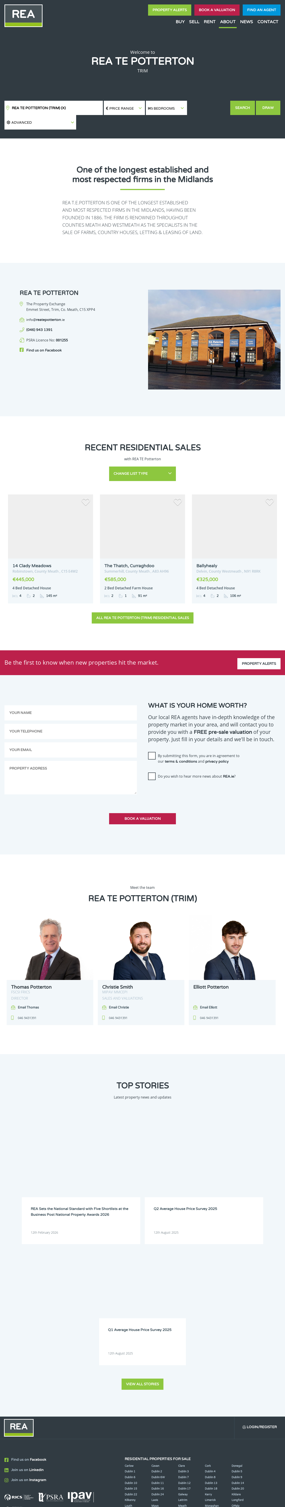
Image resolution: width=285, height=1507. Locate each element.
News (246, 21)
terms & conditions (181, 745)
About (228, 21)
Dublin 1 (130, 1311)
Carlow (129, 1305)
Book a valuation (217, 10)
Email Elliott (208, 992)
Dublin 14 (238, 1322)
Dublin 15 (131, 1328)
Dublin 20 (238, 1328)
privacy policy (217, 745)
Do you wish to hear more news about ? (197, 760)
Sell (194, 21)
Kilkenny (130, 1340)
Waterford (211, 1351)
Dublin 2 (156, 1311)
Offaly (235, 1345)
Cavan (155, 1305)
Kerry (208, 1334)
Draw (268, 108)
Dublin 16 (157, 1328)
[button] (208, 108)
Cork (208, 1305)
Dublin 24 (157, 1334)
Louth (128, 1345)
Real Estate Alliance (75, 1499)
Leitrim (182, 1340)
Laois (154, 1340)
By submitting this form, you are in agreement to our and (199, 742)
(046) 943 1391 (39, 315)
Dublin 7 (183, 1317)
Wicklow (156, 1356)
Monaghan (212, 1345)
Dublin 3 (183, 1311)
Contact (267, 21)
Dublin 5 (237, 1311)
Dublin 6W (158, 1317)
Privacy (171, 1500)
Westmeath (239, 1351)
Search (242, 108)
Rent (210, 21)
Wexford (130, 1356)
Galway (182, 1334)
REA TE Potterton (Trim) (39, 108)
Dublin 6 (130, 1317)
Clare (181, 1305)
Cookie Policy (114, 1500)
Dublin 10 (131, 1322)
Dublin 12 (184, 1322)
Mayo (155, 1345)
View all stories (142, 1223)
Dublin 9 (237, 1317)
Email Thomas (28, 992)
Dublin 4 (210, 1311)
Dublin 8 (210, 1317)
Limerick (210, 1340)
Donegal (237, 1305)
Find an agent (261, 10)
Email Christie (119, 992)
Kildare (236, 1334)
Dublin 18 (211, 1328)
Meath (182, 1345)
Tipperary (184, 1351)
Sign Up (82, 1384)
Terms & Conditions (145, 1500)
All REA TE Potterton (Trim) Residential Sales (142, 602)
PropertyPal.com (230, 1499)
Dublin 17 (184, 1328)
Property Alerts (170, 10)
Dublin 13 (211, 1322)
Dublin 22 (131, 1334)
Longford (238, 1340)
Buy (180, 21)
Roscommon (132, 1351)
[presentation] (182, 776)
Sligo (154, 1351)
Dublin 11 (157, 1322)
